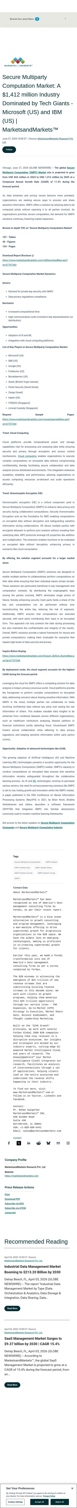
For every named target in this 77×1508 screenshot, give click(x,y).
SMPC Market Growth (23, 873)
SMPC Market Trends (46, 873)
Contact (17, 1138)
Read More (12, 1308)
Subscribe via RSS (14, 1203)
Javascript (10, 1212)
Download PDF (12, 1199)
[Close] (72, 1489)
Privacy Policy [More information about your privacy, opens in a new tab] (49, 1497)
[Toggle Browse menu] (65, 19)
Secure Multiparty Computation (28, 862)
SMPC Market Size (22, 868)
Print (7, 1194)
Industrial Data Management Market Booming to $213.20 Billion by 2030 (32, 1269)
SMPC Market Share (43, 868)
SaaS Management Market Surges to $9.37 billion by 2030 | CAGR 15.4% (33, 1341)
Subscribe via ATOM (15, 1208)
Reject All (60, 1503)
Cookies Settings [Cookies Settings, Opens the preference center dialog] (15, 1503)
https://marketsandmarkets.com (21, 1175)
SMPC (17, 878)
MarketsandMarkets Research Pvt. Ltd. (23, 1260)
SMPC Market (51, 862)
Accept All (39, 1503)
